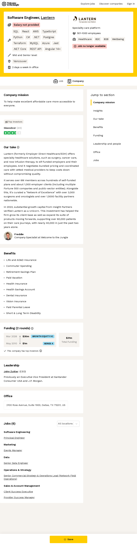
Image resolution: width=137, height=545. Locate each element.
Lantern (48, 18)
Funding (98, 135)
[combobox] (58, 423)
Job (58, 81)
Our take (98, 118)
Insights (98, 110)
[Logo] (10, 4)
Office (96, 152)
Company (75, 81)
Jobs (96, 160)
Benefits (98, 127)
